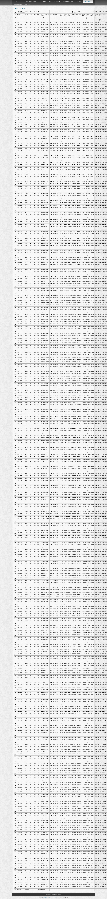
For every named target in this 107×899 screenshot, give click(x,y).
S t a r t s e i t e (17, 1)
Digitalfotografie (18, 4)
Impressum (43, 1)
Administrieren (29, 4)
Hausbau (79, 1)
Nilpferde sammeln (68, 1)
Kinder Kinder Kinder (54, 1)
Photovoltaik (88, 1)
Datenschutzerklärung (30, 1)
